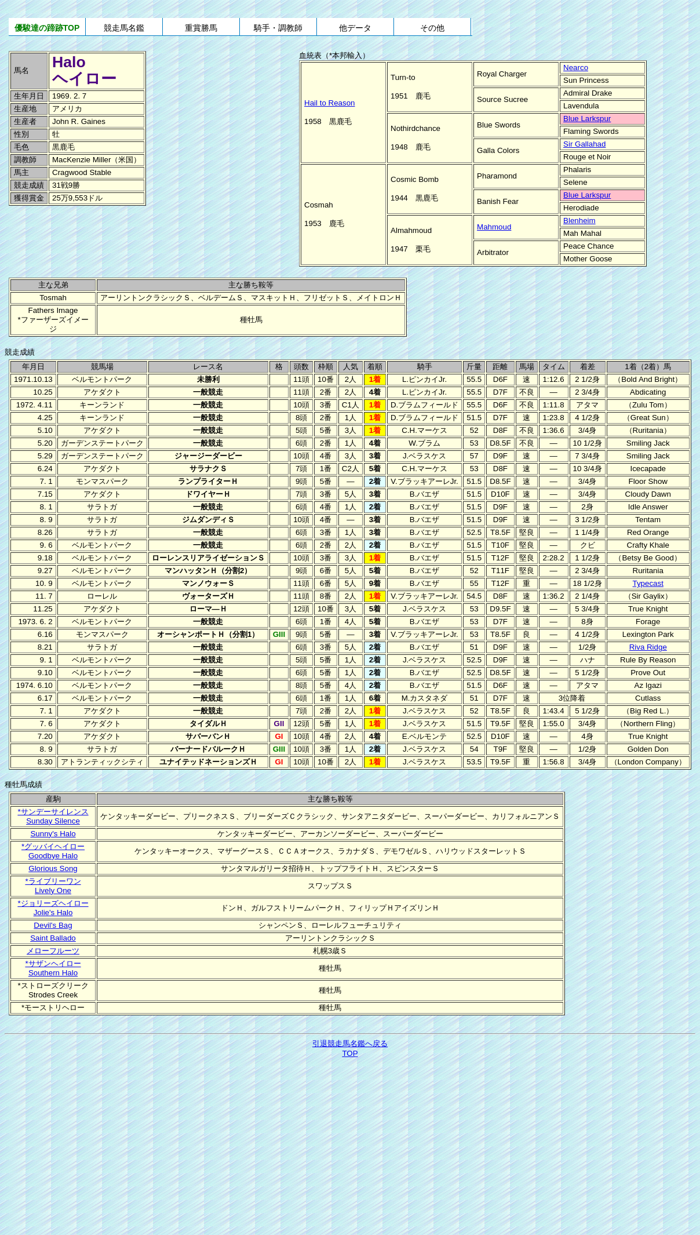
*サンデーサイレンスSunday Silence (52, 816)
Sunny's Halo (52, 833)
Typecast (648, 583)
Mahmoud (494, 227)
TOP (350, 1053)
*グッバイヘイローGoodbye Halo (53, 851)
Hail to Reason (329, 103)
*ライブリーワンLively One (53, 886)
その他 (432, 27)
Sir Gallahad (584, 144)
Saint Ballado (53, 938)
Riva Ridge (648, 647)
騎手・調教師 (278, 27)
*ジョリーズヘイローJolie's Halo (52, 908)
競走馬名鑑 (124, 27)
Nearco (575, 67)
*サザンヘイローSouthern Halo (53, 968)
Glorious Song (52, 868)
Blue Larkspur (587, 118)
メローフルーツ (53, 950)
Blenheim (579, 220)
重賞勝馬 (201, 27)
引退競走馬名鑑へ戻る (350, 1043)
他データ (355, 27)
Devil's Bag (53, 925)
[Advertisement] (87, 232)
